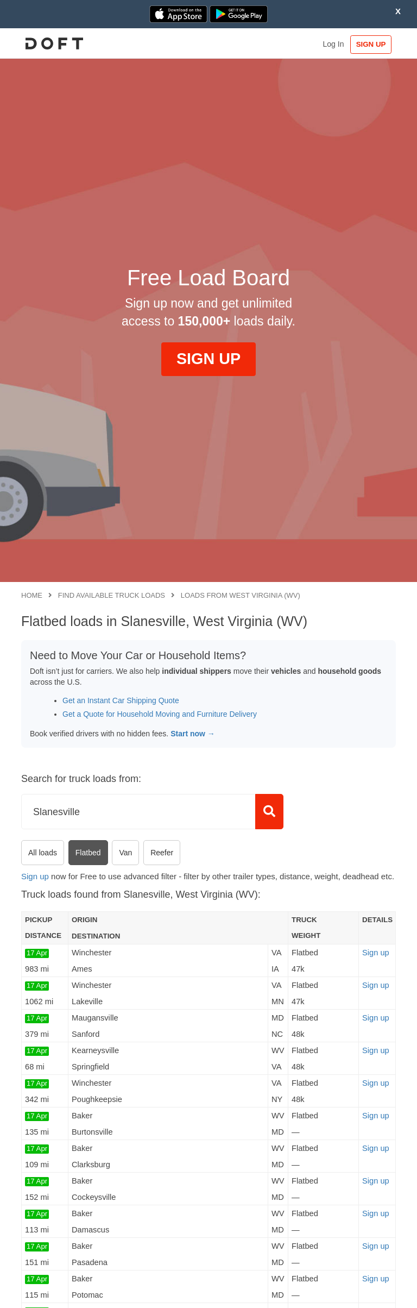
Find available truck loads (111, 595)
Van (125, 852)
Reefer (161, 852)
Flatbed (88, 852)
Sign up (35, 876)
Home (31, 595)
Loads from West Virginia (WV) (240, 595)
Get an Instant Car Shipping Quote (120, 700)
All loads (42, 852)
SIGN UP (371, 44)
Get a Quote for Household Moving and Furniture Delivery (159, 714)
